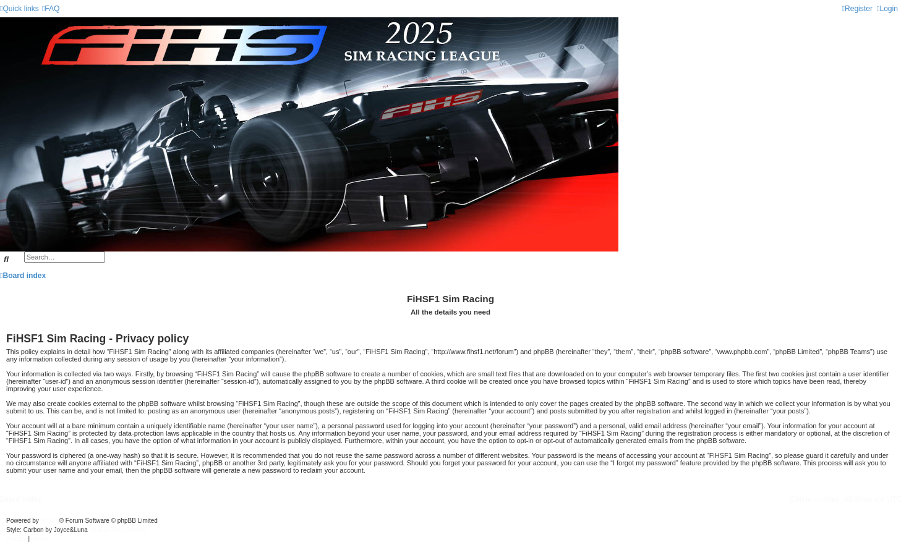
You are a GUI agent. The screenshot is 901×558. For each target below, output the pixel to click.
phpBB (50, 520)
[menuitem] (51, 8)
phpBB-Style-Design (117, 529)
